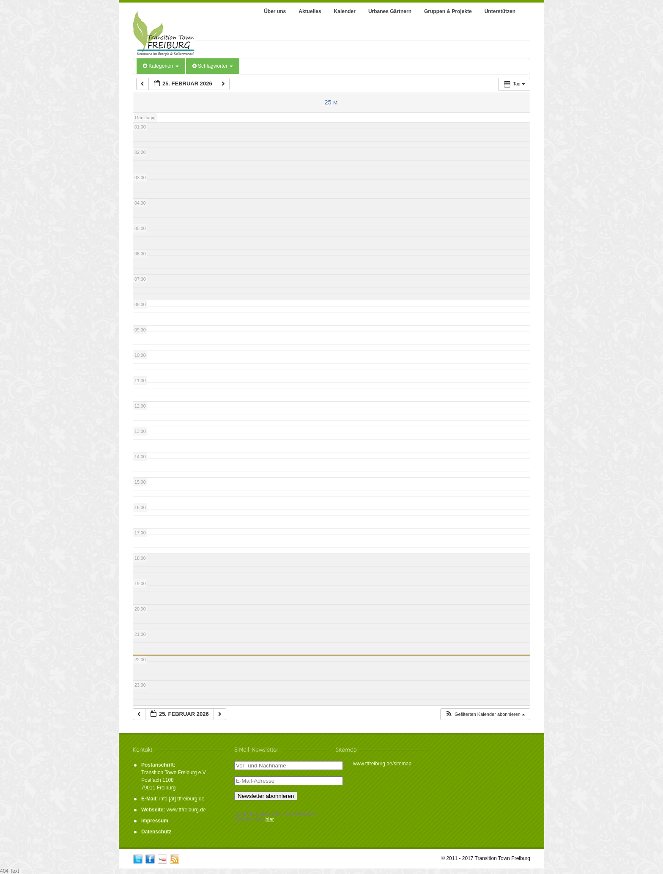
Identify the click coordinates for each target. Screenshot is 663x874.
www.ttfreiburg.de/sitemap (382, 764)
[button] (485, 714)
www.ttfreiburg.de (186, 810)
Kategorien (161, 66)
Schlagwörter (212, 66)
